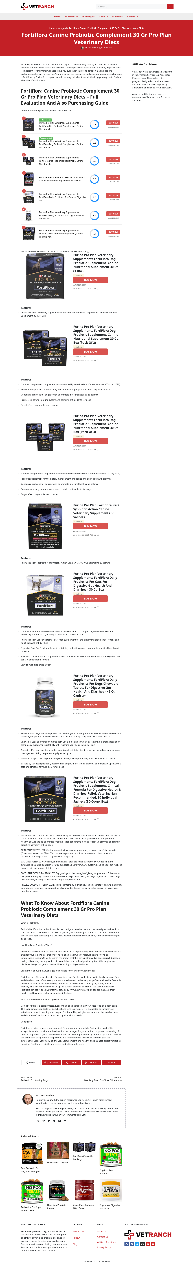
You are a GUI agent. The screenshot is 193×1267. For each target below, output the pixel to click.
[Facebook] (126, 1244)
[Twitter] (137, 1244)
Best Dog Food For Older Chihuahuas (103, 1080)
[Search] (170, 6)
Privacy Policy (104, 1247)
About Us (101, 1231)
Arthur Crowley (45, 1095)
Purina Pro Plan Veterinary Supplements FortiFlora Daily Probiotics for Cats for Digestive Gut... (62, 197)
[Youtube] (148, 1244)
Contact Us (102, 1236)
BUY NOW (90, 280)
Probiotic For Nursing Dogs (34, 1080)
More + (112, 1063)
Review (76, 1237)
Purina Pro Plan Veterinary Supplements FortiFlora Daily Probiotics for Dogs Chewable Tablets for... (61, 215)
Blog (75, 1244)
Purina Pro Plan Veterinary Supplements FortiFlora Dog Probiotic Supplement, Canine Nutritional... (61, 126)
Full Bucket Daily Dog (58, 1162)
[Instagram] (142, 1244)
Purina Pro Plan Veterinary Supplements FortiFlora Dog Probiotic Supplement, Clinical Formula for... (61, 233)
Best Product (79, 1231)
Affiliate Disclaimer (106, 1242)
